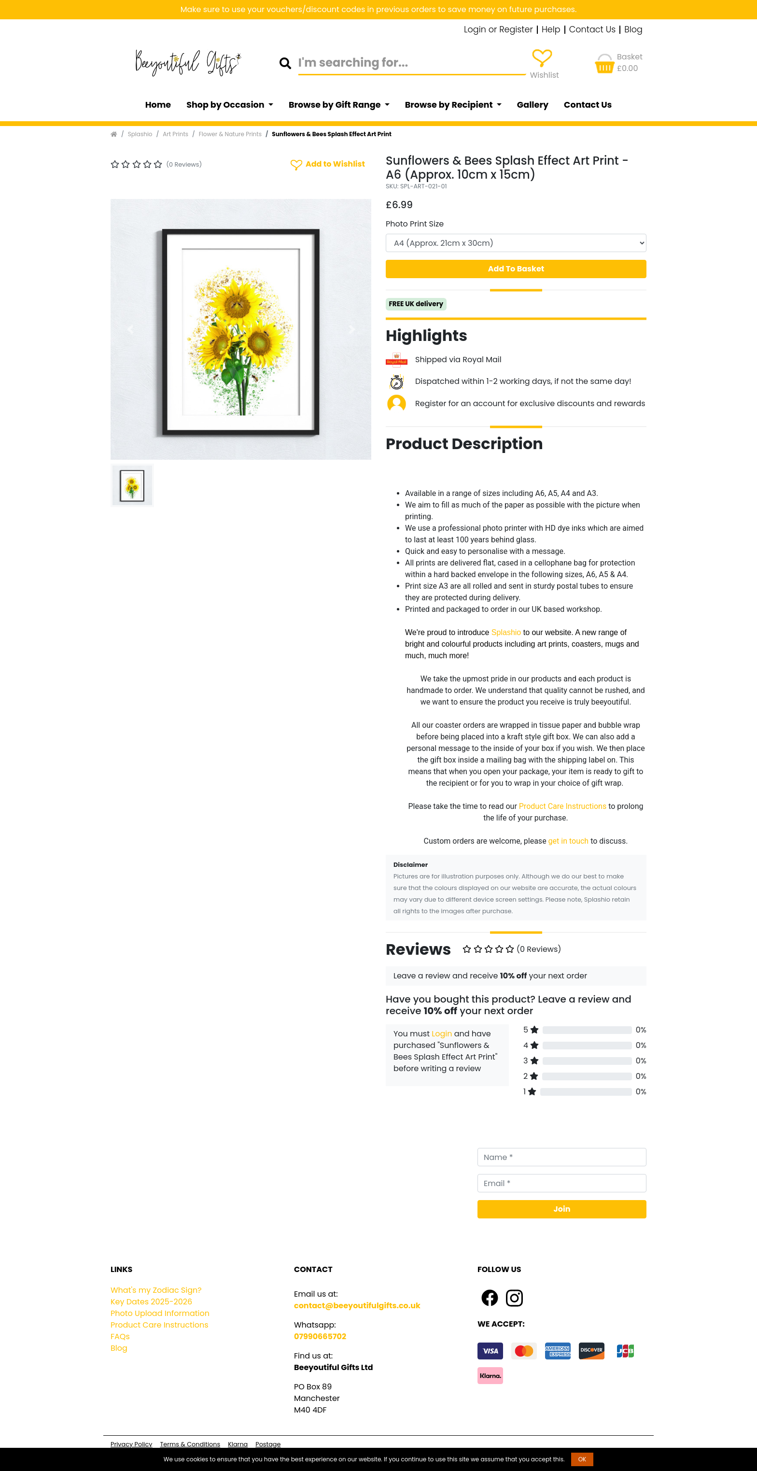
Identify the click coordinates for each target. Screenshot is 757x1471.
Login (442, 1033)
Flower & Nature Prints (230, 134)
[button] (130, 329)
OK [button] (582, 1459)
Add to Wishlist (327, 164)
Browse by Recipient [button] (450, 105)
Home (158, 105)
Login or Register (498, 30)
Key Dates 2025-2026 (151, 1301)
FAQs (120, 1336)
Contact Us (592, 30)
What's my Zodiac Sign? (156, 1290)
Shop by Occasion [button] (226, 105)
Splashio (140, 134)
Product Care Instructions (562, 806)
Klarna (238, 1444)
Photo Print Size (415, 223)
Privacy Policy (131, 1444)
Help (551, 30)
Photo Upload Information (160, 1313)
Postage (267, 1444)
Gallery (532, 105)
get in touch (568, 841)
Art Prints (175, 134)
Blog (633, 30)
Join (562, 1209)
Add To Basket (516, 268)
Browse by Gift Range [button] (335, 105)
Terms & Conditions (190, 1444)
